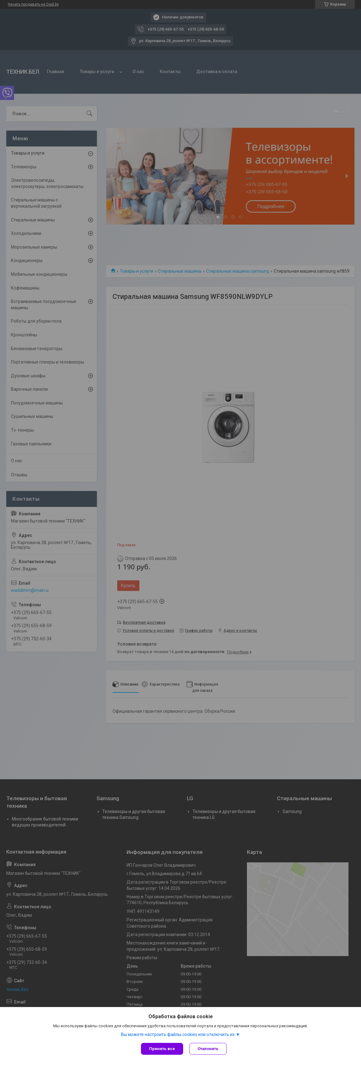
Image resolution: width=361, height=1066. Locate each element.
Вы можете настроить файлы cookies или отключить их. (178, 1034)
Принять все (162, 1048)
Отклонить (208, 1048)
